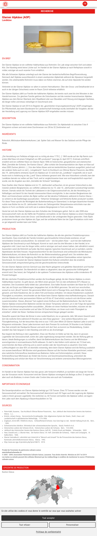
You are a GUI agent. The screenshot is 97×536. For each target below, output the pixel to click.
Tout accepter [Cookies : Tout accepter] (48, 518)
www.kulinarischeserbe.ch (12, 452)
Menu (92, 3)
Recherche (47, 11)
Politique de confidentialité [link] (48, 532)
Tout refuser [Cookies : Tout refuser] (24, 525)
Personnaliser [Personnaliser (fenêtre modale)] (72, 525)
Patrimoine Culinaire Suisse (5, 4)
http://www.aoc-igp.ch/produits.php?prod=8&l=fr (22, 442)
